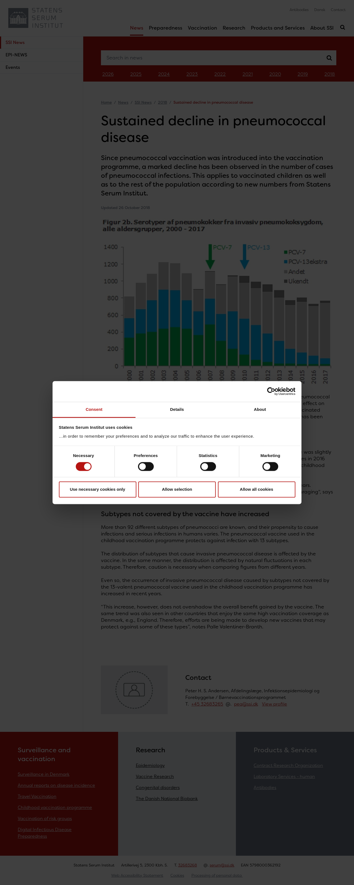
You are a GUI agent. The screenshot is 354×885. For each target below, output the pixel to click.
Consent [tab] (94, 409)
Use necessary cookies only (97, 489)
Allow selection (177, 489)
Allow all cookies (256, 489)
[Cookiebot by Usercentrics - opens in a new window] (271, 391)
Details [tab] (177, 409)
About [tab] (260, 409)
